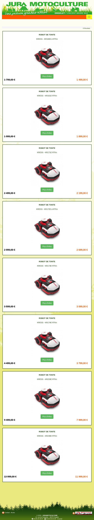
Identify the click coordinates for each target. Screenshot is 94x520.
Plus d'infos (47, 76)
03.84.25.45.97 (38, 519)
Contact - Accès (10, 512)
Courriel (59, 519)
